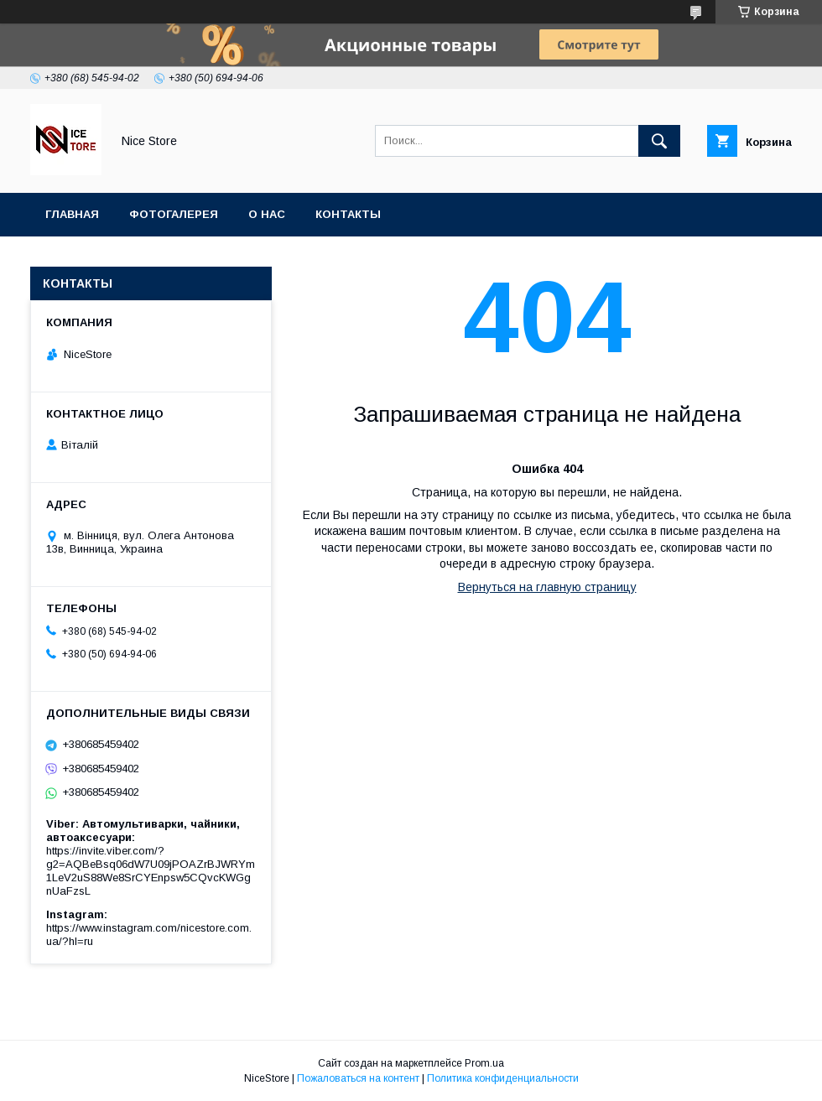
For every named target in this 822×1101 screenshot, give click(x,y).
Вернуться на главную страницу (547, 587)
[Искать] (659, 141)
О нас (266, 214)
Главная (72, 214)
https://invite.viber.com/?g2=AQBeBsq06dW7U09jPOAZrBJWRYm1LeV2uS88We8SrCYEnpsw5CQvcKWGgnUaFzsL (150, 870)
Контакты (348, 214)
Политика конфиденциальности (503, 1078)
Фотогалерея (173, 214)
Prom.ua (484, 1063)
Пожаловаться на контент (358, 1078)
